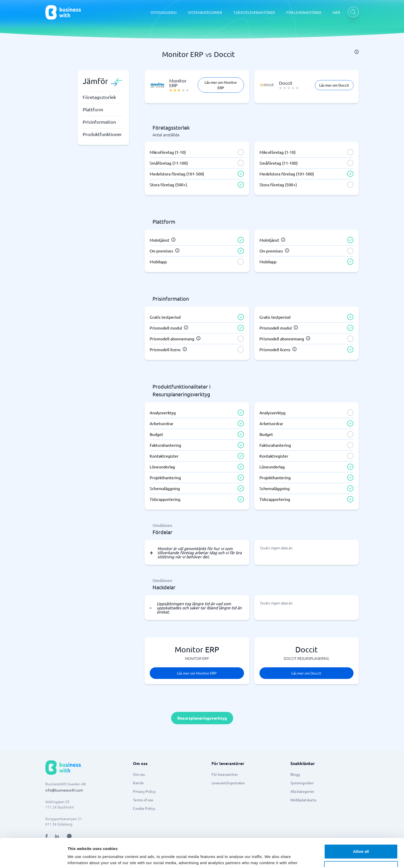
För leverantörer (225, 774)
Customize (361, 842)
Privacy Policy (144, 791)
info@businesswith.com (64, 790)
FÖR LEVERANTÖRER (303, 12)
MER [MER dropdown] (336, 12)
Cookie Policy (144, 808)
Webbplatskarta (303, 799)
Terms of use (143, 799)
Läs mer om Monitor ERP (221, 85)
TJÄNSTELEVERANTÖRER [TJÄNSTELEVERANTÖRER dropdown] (254, 12)
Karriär (138, 782)
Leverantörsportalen (228, 782)
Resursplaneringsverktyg (202, 718)
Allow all (361, 825)
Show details (79, 857)
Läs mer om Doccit (334, 85)
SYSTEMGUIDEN (163, 12)
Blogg (295, 774)
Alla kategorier (302, 791)
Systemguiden (302, 782)
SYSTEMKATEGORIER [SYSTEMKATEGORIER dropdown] (205, 12)
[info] (357, 52)
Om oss (139, 774)
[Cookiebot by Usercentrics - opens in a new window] (33, 857)
